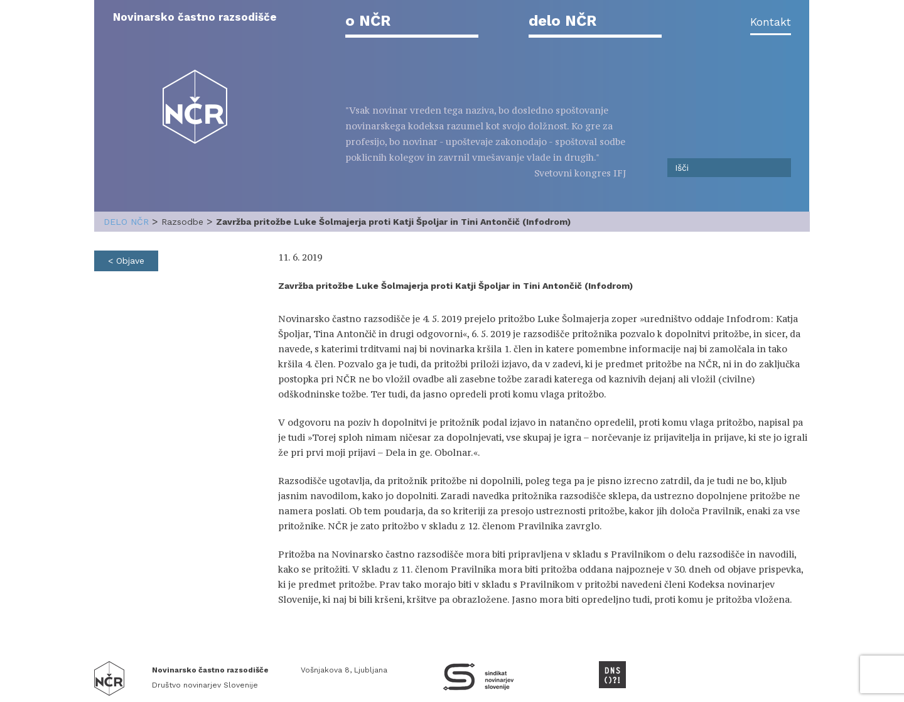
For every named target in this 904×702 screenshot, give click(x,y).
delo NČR (562, 21)
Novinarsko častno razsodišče (195, 17)
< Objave (126, 261)
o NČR (367, 21)
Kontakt (770, 22)
